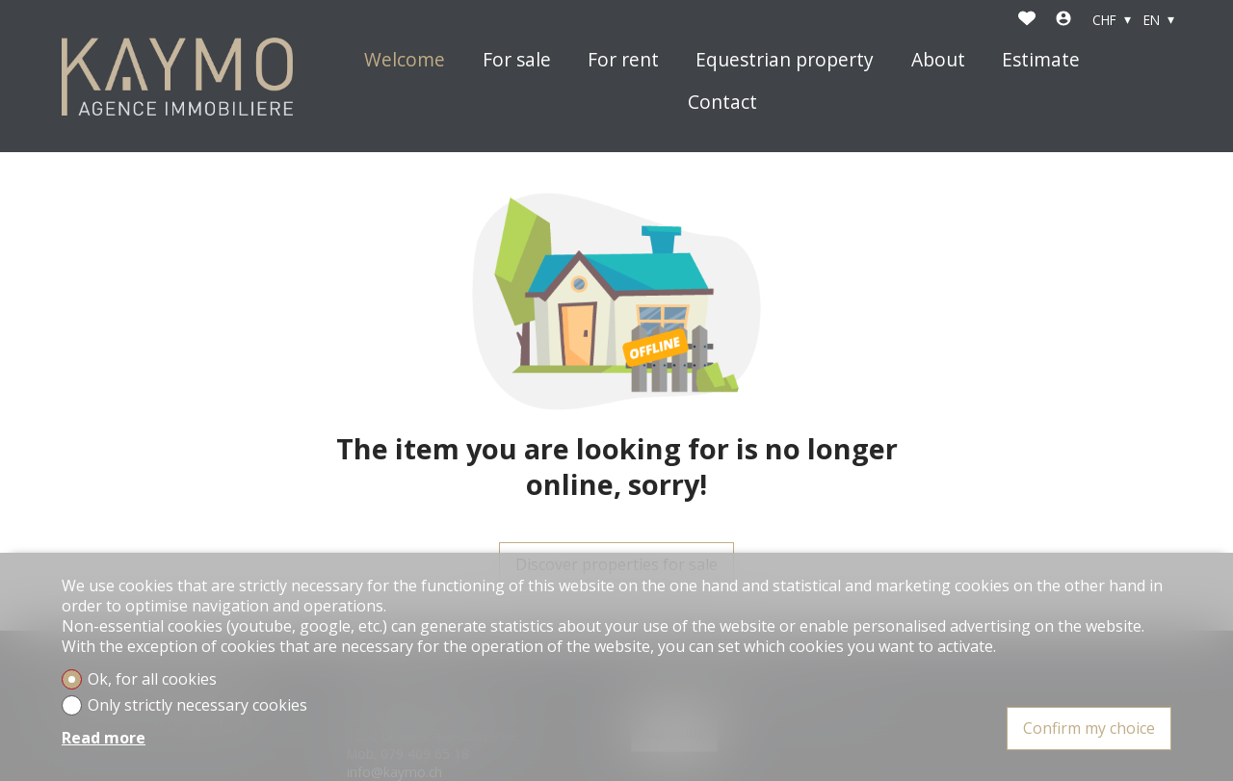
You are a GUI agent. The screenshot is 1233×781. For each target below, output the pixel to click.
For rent (623, 60)
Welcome (404, 60)
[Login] (1063, 20)
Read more (103, 738)
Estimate (1041, 60)
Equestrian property (784, 60)
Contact (722, 103)
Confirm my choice (1089, 728)
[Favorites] (1027, 20)
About (938, 60)
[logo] (177, 77)
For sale (517, 60)
